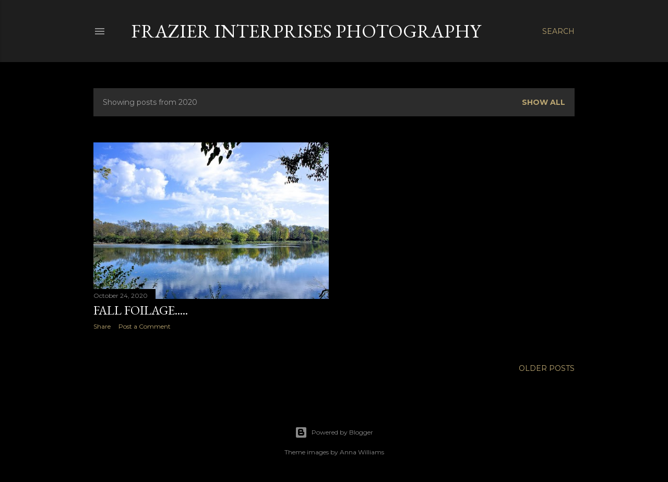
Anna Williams (362, 452)
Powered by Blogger (334, 432)
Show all (543, 102)
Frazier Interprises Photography (306, 31)
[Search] (558, 31)
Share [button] (102, 326)
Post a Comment (144, 326)
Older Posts (547, 368)
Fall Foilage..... (140, 310)
